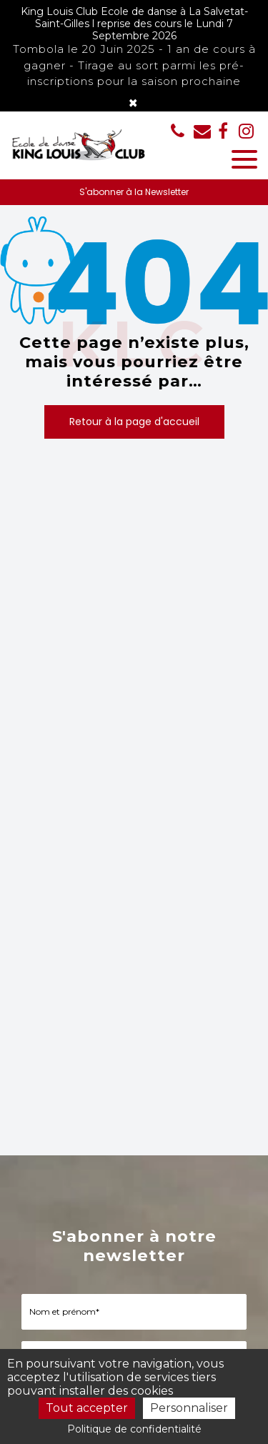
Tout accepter (87, 1408)
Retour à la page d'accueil (134, 421)
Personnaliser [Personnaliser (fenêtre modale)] (189, 1408)
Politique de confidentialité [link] (134, 1429)
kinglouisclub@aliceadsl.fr (202, 130)
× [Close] (133, 102)
